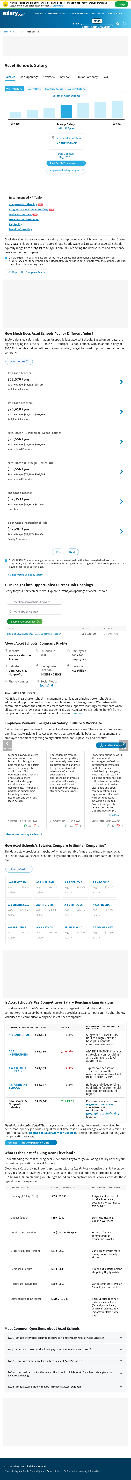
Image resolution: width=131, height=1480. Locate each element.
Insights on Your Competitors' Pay (31, 209)
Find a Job (115, 14)
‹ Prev (58, 552)
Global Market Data (23, 214)
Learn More (58, 5)
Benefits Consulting (20, 229)
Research (17, 31)
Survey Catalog (79, 14)
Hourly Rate (33, 89)
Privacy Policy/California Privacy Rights (24, 1471)
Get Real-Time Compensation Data (29, 1142)
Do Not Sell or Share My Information (82, 1471)
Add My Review (111, 745)
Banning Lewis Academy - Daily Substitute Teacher (34, 633)
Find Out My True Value (67, 163)
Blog (76, 24)
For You (41, 14)
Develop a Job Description (24, 219)
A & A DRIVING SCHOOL (18, 1086)
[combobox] (34, 602)
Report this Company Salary (27, 272)
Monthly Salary (54, 89)
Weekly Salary (76, 89)
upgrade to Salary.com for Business (52, 1133)
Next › (72, 552)
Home (5, 31)
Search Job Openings (25, 621)
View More (79, 713)
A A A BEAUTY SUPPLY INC (17, 1069)
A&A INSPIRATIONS (18, 1052)
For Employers (58, 14)
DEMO (97, 21)
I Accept (122, 4)
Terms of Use (53, 1471)
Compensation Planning (96, 27)
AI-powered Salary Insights (67, 170)
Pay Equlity (15, 224)
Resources (99, 14)
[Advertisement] (65, 304)
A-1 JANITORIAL (19, 1035)
